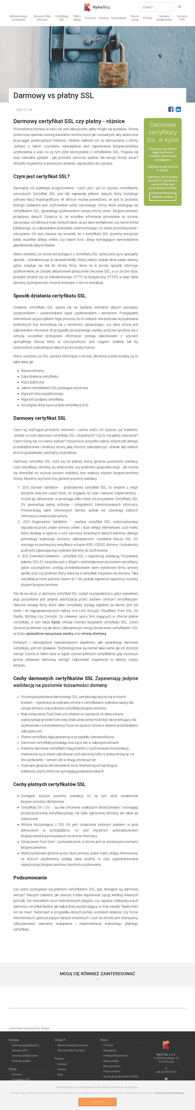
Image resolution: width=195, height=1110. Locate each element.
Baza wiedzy (111, 1060)
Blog (60, 1074)
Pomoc (62, 1069)
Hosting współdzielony (25, 1045)
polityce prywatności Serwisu (169, 1093)
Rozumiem (97, 1102)
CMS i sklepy (77, 18)
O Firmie (108, 1045)
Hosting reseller (21, 1060)
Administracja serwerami (18, 18)
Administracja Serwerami (73, 1045)
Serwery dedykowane (164, 18)
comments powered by (29, 1028)
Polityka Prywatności (115, 1055)
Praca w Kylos (111, 1071)
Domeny (90, 18)
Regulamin (109, 1050)
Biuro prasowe (112, 1066)
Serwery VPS (182, 18)
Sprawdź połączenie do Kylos (121, 1076)
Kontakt (62, 1064)
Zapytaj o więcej (162, 197)
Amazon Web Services (42, 18)
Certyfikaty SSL (61, 18)
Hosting (103, 18)
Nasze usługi (135, 18)
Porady (147, 18)
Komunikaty (118, 18)
